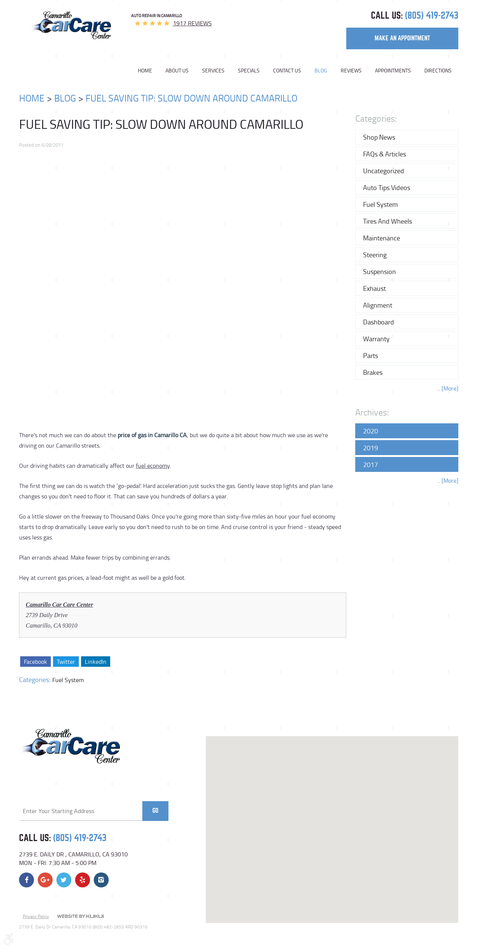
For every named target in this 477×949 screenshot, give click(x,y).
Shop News (379, 137)
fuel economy (153, 465)
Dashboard (378, 321)
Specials (249, 70)
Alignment (377, 305)
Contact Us (287, 70)
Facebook (35, 661)
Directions (438, 70)
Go (155, 811)
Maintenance (381, 237)
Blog (321, 70)
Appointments (393, 70)
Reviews (351, 70)
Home (145, 70)
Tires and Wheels (387, 221)
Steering (375, 254)
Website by (80, 917)
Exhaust (374, 288)
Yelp (82, 879)
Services (213, 70)
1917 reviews (192, 23)
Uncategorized (383, 170)
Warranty (376, 338)
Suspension (379, 271)
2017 (370, 464)
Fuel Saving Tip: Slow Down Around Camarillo (191, 98)
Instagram (101, 879)
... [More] (447, 388)
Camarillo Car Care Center (59, 604)
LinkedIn (95, 661)
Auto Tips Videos (386, 187)
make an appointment (402, 38)
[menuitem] (148, 70)
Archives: (372, 412)
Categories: (376, 118)
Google (45, 879)
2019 (370, 447)
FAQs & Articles (384, 153)
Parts (370, 355)
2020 (370, 430)
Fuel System (68, 680)
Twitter (65, 661)
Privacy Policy (36, 916)
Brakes (372, 372)
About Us (177, 70)
